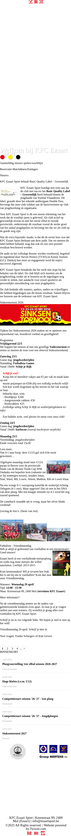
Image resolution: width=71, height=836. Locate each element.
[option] (18, 751)
